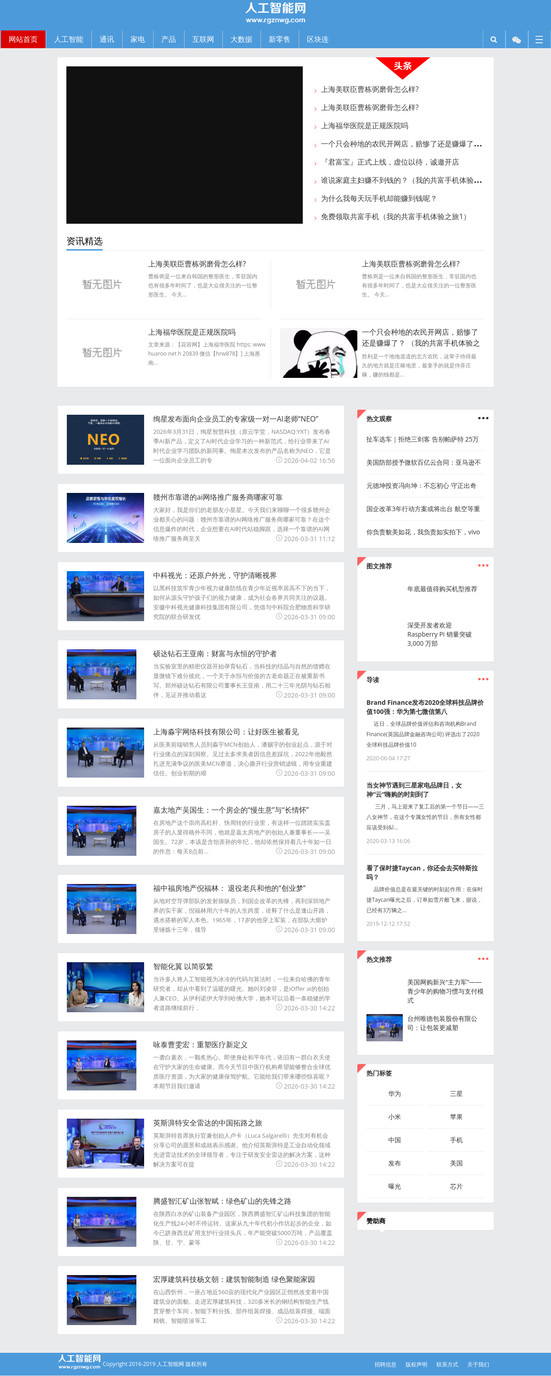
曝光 (394, 1186)
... (483, 561)
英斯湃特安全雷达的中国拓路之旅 (207, 1123)
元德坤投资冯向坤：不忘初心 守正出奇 (421, 485)
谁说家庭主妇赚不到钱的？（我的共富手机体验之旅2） (410, 180)
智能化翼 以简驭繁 (183, 966)
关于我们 (478, 1364)
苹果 (456, 1116)
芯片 (456, 1186)
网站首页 (23, 39)
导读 (372, 679)
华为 (394, 1093)
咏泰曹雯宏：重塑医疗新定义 (200, 1045)
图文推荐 (379, 566)
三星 (456, 1093)
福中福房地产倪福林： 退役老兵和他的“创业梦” (229, 888)
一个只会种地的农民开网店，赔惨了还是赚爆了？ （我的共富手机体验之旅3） (421, 343)
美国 (456, 1163)
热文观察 (379, 418)
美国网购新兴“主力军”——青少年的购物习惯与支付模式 (445, 991)
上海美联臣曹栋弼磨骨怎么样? (370, 89)
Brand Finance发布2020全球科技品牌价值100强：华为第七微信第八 (425, 707)
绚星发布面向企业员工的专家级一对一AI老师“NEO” (235, 419)
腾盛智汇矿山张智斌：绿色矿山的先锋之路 (222, 1201)
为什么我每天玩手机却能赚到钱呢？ (379, 198)
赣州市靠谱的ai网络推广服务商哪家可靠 (218, 497)
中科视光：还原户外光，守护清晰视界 (215, 575)
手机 (456, 1139)
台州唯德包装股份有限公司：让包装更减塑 (442, 1023)
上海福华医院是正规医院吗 (364, 126)
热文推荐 (379, 959)
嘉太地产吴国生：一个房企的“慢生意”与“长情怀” (231, 810)
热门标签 (379, 1073)
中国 (394, 1139)
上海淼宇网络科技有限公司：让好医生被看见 (226, 732)
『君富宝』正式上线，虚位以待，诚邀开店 (390, 162)
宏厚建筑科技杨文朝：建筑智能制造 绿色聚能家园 (234, 1279)
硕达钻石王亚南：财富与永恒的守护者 (215, 653)
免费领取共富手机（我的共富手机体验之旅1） (396, 216)
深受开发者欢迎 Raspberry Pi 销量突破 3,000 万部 (439, 634)
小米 (394, 1116)
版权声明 (416, 1364)
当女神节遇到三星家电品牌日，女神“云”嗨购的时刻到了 (414, 789)
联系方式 (447, 1364)
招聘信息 (385, 1364)
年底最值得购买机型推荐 (442, 588)
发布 (394, 1163)
